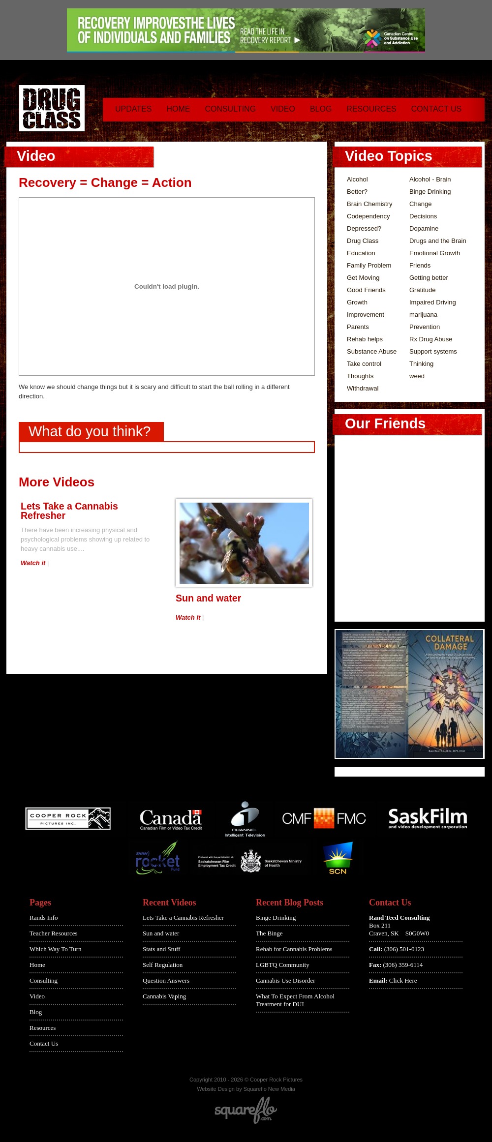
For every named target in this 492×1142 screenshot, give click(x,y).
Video (283, 109)
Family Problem (369, 265)
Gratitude (422, 290)
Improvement (365, 314)
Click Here (403, 980)
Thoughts (360, 376)
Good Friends (366, 290)
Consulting (230, 109)
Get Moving (363, 277)
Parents (358, 327)
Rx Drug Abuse (430, 339)
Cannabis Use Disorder (285, 980)
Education (361, 253)
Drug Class (362, 240)
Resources (371, 109)
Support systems (433, 351)
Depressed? (364, 228)
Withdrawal (362, 388)
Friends (419, 265)
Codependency (368, 216)
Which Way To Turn (56, 949)
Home (178, 109)
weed (417, 376)
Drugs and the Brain (437, 240)
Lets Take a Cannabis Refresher (69, 511)
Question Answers (166, 980)
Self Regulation (163, 964)
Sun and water (208, 598)
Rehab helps (365, 339)
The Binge (269, 933)
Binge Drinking (430, 191)
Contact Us (436, 109)
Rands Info (44, 917)
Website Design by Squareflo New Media (246, 1089)
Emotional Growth (434, 253)
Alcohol (357, 179)
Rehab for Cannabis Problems (294, 949)
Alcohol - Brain (430, 179)
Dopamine (423, 228)
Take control (364, 363)
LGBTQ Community (282, 964)
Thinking (421, 363)
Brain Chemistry (369, 204)
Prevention (424, 327)
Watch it (33, 563)
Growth (357, 302)
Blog (321, 109)
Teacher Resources (54, 933)
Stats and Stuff (161, 949)
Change (420, 204)
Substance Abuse (372, 351)
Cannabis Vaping (164, 996)
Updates (133, 109)
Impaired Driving (432, 302)
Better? (357, 191)
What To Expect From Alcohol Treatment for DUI (295, 1000)
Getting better (428, 277)
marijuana (423, 314)
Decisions (423, 216)
